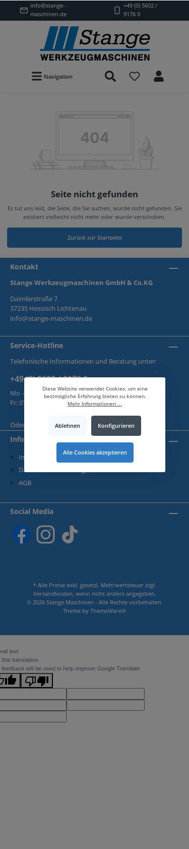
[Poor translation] (37, 680)
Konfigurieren (115, 425)
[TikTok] (69, 534)
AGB (25, 482)
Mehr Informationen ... (95, 403)
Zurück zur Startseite (95, 237)
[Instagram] (45, 534)
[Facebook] (21, 534)
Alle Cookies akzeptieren (94, 452)
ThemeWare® (108, 610)
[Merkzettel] (134, 76)
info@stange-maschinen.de (48, 10)
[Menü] (51, 76)
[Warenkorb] (177, 70)
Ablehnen (67, 425)
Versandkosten (53, 593)
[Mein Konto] (159, 76)
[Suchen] (110, 76)
